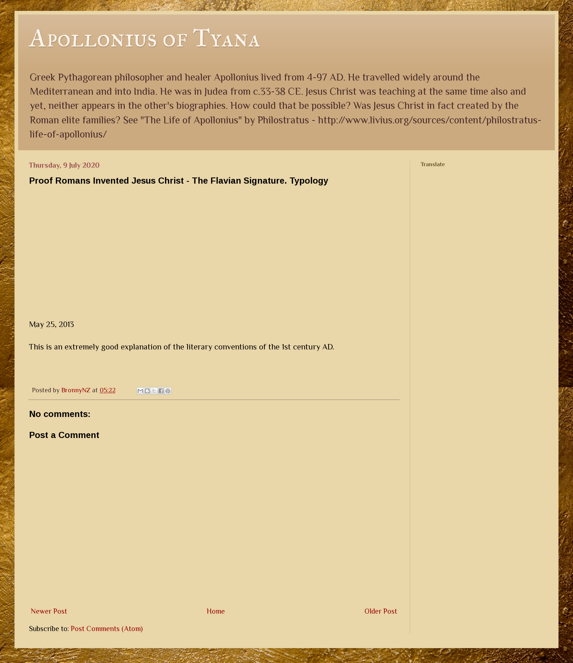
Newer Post (49, 611)
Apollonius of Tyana (144, 37)
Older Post (380, 611)
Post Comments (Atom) (107, 629)
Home (216, 611)
